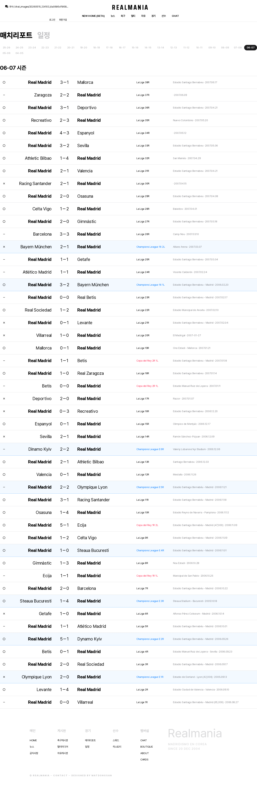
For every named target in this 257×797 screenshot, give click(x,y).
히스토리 (117, 746)
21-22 (57, 47)
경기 (153, 15)
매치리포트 (16, 35)
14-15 (148, 47)
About (144, 753)
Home (33, 740)
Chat (175, 15)
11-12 (186, 47)
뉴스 (113, 15)
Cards (144, 759)
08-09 (225, 47)
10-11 (199, 47)
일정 (43, 35)
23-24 (32, 47)
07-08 (238, 47)
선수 (164, 15)
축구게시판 (62, 740)
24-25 (19, 47)
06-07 (251, 47)
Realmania (130, 7)
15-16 (135, 47)
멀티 (133, 15)
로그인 (52, 19)
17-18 (109, 47)
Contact (60, 775)
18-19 (96, 47)
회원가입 (63, 19)
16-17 (122, 47)
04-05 (19, 53)
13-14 (160, 47)
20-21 (70, 47)
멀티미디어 (62, 746)
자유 (143, 15)
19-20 (83, 47)
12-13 (173, 47)
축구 (123, 15)
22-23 (45, 47)
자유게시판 (62, 753)
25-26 (6, 47)
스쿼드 (116, 740)
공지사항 (34, 753)
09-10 (212, 47)
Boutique (146, 746)
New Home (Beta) (93, 15)
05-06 (6, 53)
